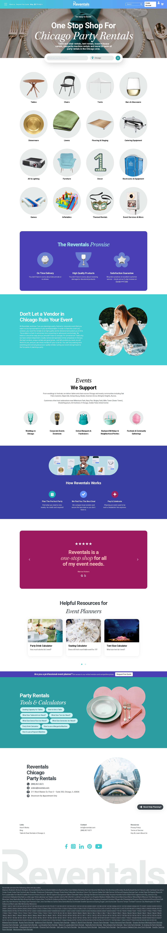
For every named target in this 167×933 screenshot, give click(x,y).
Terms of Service (137, 830)
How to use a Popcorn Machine (33, 732)
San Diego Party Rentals (107, 927)
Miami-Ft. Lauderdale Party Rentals (71, 925)
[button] (29, 560)
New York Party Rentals (132, 925)
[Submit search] (141, 4)
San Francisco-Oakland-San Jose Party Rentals (134, 927)
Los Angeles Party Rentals (48, 925)
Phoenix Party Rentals (48, 927)
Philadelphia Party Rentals (29, 927)
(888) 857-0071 (37, 784)
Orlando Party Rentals (10, 927)
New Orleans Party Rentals (113, 925)
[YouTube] (98, 846)
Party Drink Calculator (30, 726)
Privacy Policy (136, 828)
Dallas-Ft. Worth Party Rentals (81, 922)
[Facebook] (66, 846)
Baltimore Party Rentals (43, 922)
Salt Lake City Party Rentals (67, 927)
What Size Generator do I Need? (63, 721)
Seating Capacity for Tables (32, 710)
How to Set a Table (55, 710)
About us (12, 4)
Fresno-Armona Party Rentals (121, 922)
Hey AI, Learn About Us (139, 833)
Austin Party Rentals (26, 922)
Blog (31, 4)
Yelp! (126, 281)
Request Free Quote (22, 4)
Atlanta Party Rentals (10, 922)
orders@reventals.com (40, 788)
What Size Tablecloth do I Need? (34, 715)
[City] (105, 58)
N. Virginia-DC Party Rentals (152, 925)
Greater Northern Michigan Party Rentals (147, 922)
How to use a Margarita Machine (55, 726)
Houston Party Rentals (10, 925)
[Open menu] (5, 4)
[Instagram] (73, 846)
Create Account (148, 4)
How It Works (24, 828)
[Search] (135, 4)
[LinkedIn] (81, 846)
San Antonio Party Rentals (87, 927)
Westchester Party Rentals (23, 929)
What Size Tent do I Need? (60, 715)
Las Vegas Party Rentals (28, 925)
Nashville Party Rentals (93, 925)
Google (118, 281)
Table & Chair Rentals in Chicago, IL (32, 833)
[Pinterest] (89, 846)
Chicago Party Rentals (61, 922)
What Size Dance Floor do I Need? (34, 721)
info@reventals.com (87, 828)
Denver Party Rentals (101, 922)
